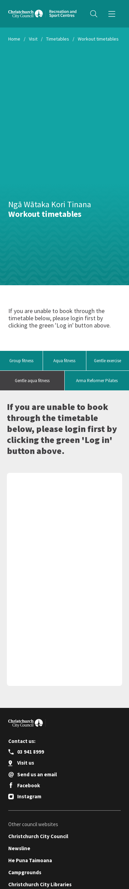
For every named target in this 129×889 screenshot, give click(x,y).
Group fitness (21, 361)
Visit (33, 39)
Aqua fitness (64, 361)
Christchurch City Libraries (40, 884)
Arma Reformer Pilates (97, 381)
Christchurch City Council (38, 836)
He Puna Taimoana (30, 860)
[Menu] (112, 13)
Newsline (19, 848)
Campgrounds (24, 872)
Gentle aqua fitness (32, 381)
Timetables (57, 39)
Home (14, 39)
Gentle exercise (107, 361)
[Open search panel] (93, 13)
